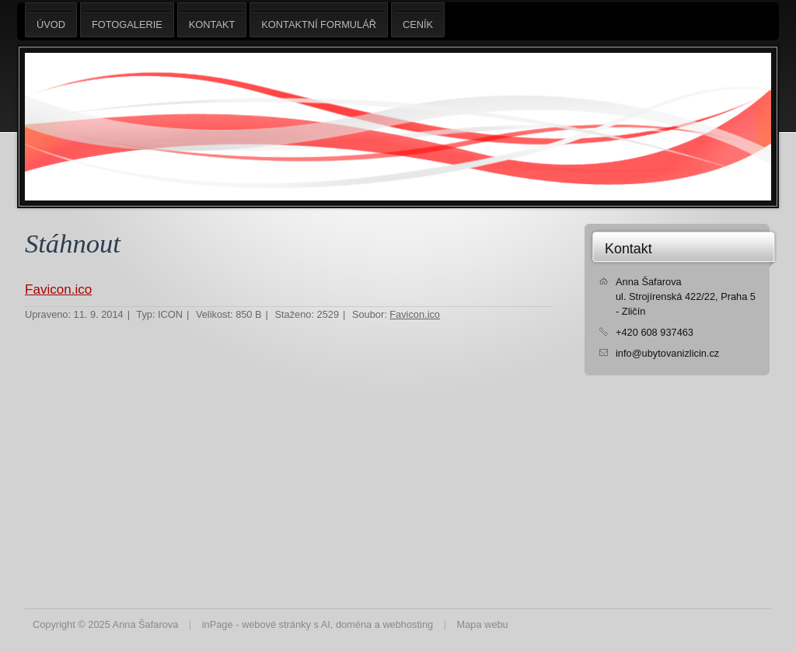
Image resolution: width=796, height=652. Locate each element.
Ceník (418, 19)
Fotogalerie (127, 19)
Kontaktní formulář (319, 19)
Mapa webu (482, 624)
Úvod (51, 19)
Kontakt (628, 248)
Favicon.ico (58, 289)
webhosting (407, 624)
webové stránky (276, 624)
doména (354, 624)
